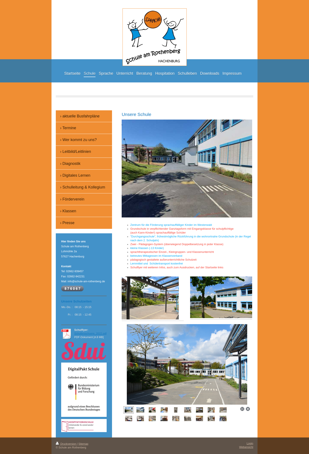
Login (250, 443)
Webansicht (246, 447)
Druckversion (66, 443)
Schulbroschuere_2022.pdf (90, 333)
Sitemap (83, 443)
